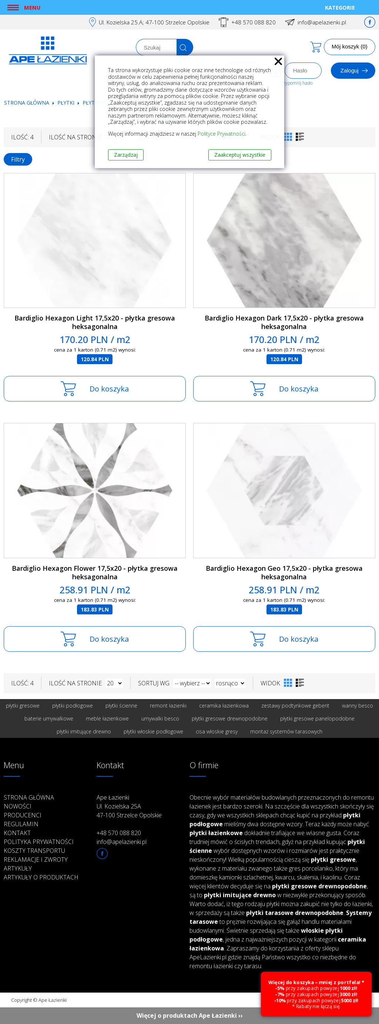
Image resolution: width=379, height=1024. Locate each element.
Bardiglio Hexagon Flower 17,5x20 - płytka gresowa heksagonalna (95, 572)
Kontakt (17, 833)
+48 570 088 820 (253, 22)
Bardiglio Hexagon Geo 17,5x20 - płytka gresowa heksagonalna (284, 572)
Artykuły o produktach (41, 877)
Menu (32, 7)
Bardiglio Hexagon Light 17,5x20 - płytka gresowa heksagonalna (94, 322)
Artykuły (18, 868)
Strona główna (26, 102)
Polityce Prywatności (221, 133)
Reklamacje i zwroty (36, 859)
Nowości (17, 806)
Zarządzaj (126, 154)
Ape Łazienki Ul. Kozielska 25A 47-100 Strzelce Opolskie (129, 806)
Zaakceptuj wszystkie (239, 154)
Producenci (22, 815)
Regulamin (21, 824)
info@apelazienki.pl (322, 22)
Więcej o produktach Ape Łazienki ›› (190, 1015)
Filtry (18, 159)
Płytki (66, 102)
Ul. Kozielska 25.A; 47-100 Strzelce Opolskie (154, 22)
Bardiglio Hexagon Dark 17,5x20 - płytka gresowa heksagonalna (284, 322)
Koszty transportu (34, 851)
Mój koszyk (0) (350, 46)
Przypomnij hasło (295, 83)
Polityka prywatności (39, 842)
